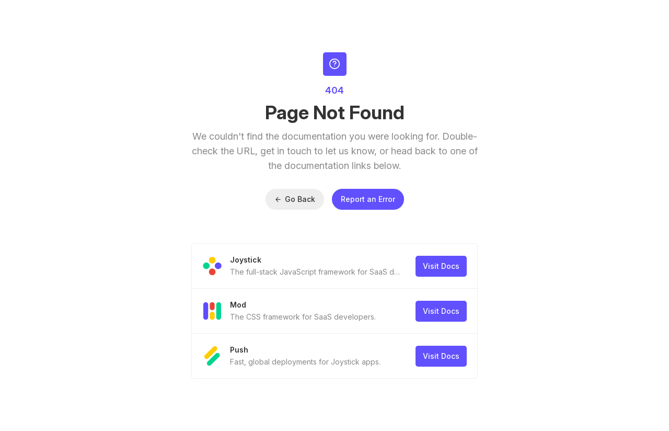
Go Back (294, 199)
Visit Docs (441, 266)
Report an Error (368, 199)
